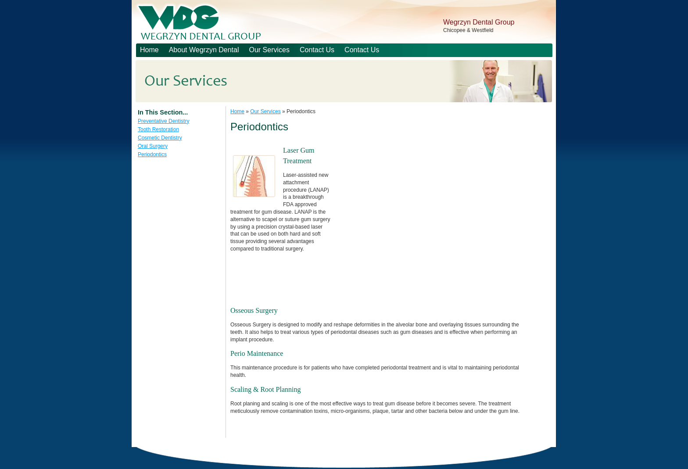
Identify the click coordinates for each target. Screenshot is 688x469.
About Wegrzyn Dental (204, 50)
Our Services (269, 50)
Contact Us (317, 50)
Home (149, 50)
